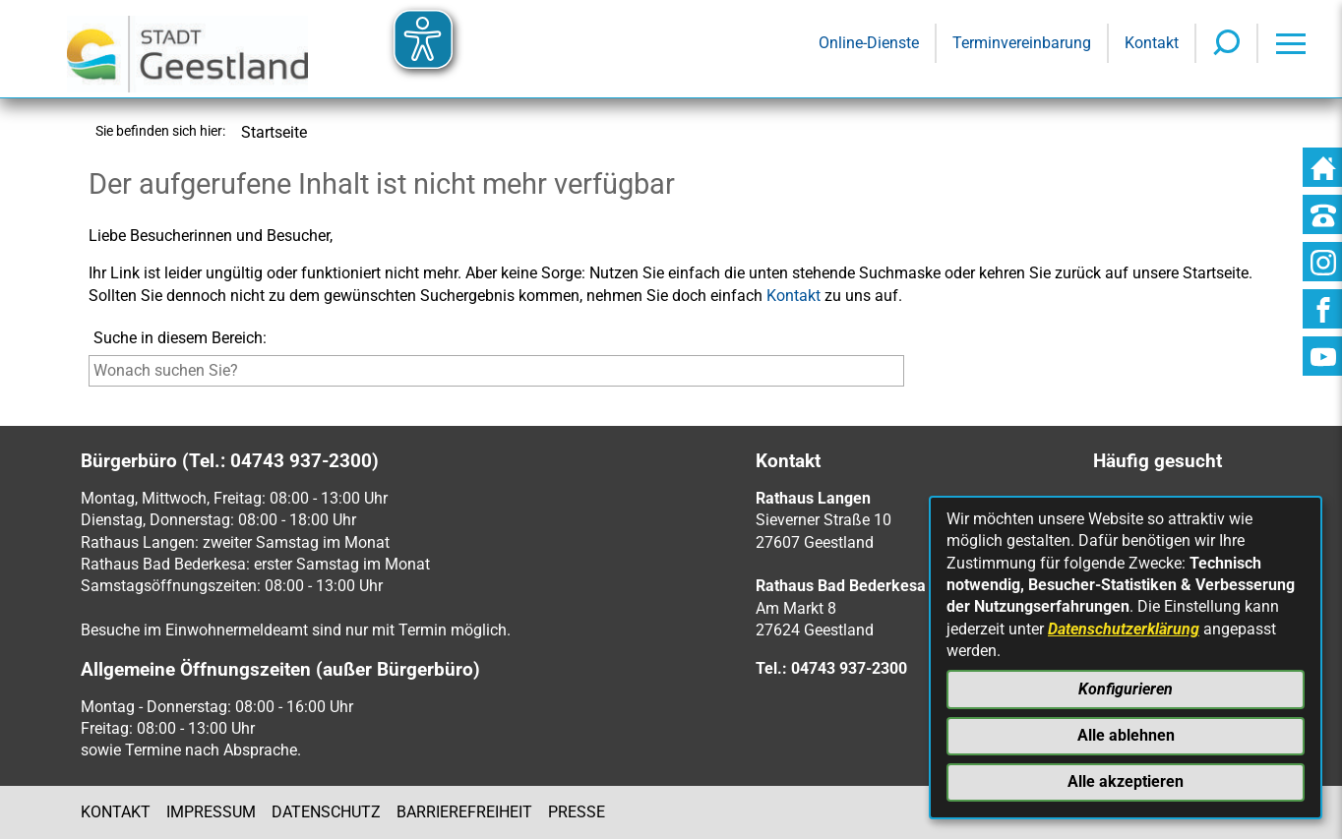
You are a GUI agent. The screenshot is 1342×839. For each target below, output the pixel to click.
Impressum (211, 812)
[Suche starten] (908, 375)
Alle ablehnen (1126, 735)
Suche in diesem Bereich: (180, 338)
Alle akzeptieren (1126, 781)
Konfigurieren (1125, 689)
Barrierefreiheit (464, 812)
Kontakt (793, 295)
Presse (576, 812)
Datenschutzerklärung (1123, 629)
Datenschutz (326, 812)
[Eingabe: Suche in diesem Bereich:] (496, 371)
